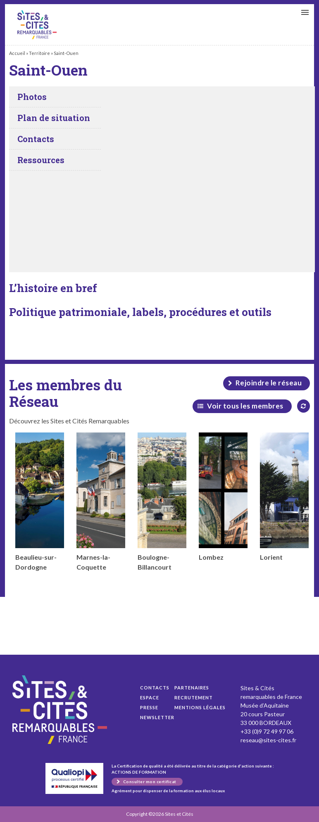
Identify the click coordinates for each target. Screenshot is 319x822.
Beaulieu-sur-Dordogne (39, 501)
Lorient (284, 496)
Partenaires (191, 687)
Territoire (39, 53)
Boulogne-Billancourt (162, 501)
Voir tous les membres (245, 405)
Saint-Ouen (37, 24)
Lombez (223, 496)
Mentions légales (200, 707)
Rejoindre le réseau (269, 382)
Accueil (17, 53)
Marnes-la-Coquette (100, 501)
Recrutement (193, 697)
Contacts (154, 687)
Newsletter (157, 717)
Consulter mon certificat (149, 781)
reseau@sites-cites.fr (268, 740)
